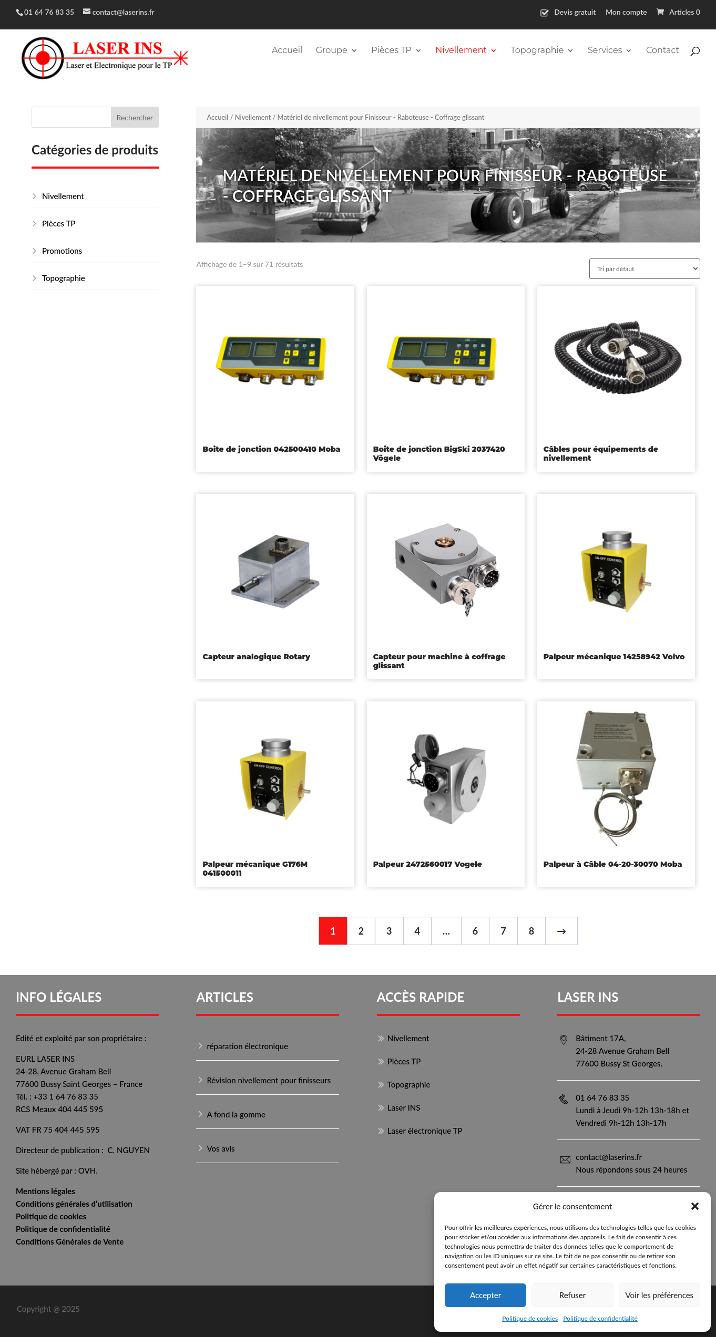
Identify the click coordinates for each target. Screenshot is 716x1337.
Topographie (537, 51)
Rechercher (135, 117)
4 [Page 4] (417, 931)
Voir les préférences (660, 1295)
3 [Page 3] (389, 931)
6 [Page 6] (475, 931)
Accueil (287, 51)
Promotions (62, 250)
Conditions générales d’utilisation (74, 1203)
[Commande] (644, 268)
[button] (695, 1206)
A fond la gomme (236, 1114)
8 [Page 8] (531, 931)
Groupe (331, 51)
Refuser (572, 1295)
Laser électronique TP (425, 1130)
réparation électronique (247, 1046)
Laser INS (404, 1107)
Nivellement (461, 51)
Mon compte (626, 12)
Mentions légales (45, 1191)
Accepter (485, 1295)
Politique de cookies (530, 1318)
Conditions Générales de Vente (70, 1241)
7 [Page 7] (503, 931)
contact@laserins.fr (609, 1157)
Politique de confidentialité (600, 1318)
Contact (662, 51)
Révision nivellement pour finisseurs (269, 1080)
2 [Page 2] (361, 931)
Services (605, 51)
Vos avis (220, 1148)
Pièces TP (391, 51)
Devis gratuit (575, 12)
